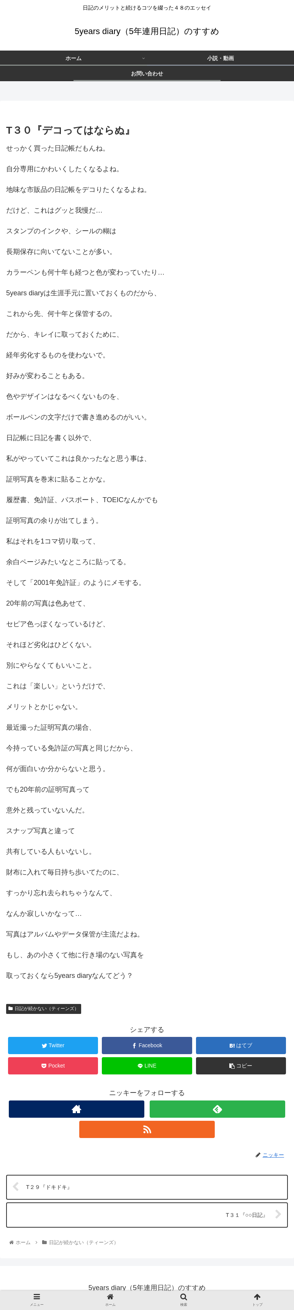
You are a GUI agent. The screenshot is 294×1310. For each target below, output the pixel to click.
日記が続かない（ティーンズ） (43, 1008)
